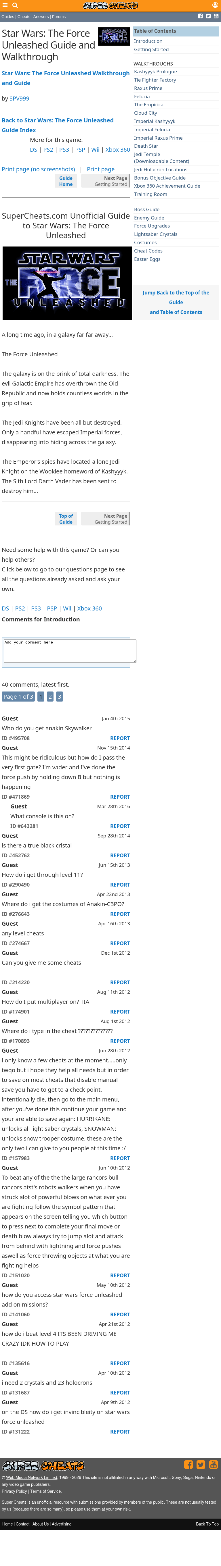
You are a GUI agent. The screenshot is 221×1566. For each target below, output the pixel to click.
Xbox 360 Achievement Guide (167, 185)
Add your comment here (78, 653)
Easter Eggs (147, 259)
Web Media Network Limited (31, 1482)
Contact (22, 1529)
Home (7, 1529)
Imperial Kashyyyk (155, 121)
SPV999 (19, 98)
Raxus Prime (148, 88)
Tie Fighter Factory (155, 79)
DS (33, 149)
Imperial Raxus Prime (158, 137)
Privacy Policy (14, 1496)
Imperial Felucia (152, 129)
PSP (80, 149)
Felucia (142, 96)
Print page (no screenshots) (38, 169)
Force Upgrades (152, 225)
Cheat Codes (148, 250)
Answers (41, 16)
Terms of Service (45, 1496)
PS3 (64, 149)
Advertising (61, 1529)
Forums (59, 16)
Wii (95, 149)
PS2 (48, 149)
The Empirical (149, 104)
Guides (7, 16)
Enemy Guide (149, 217)
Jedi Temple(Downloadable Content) (161, 157)
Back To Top (207, 1529)
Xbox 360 (118, 149)
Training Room (150, 194)
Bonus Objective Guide (160, 177)
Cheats (24, 16)
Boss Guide (146, 209)
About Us (41, 1529)
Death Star (146, 145)
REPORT (120, 742)
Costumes (145, 242)
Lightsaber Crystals (155, 234)
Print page (101, 169)
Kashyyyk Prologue (155, 71)
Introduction (148, 41)
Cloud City (145, 112)
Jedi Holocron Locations (160, 169)
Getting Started (111, 181)
